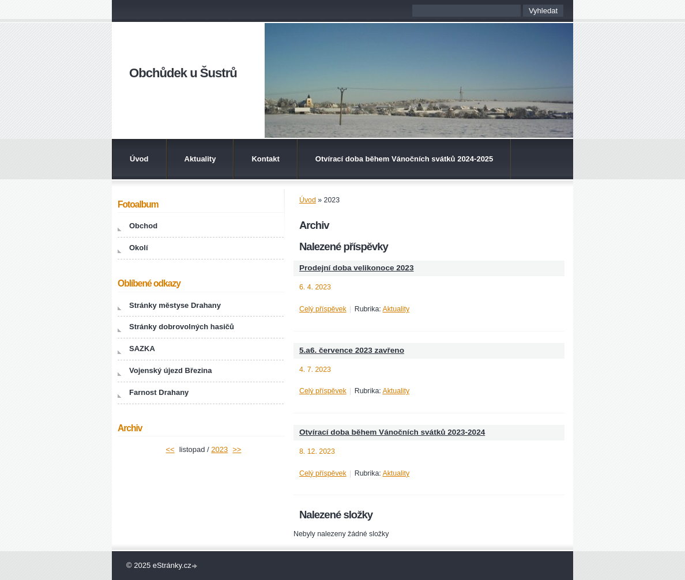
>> (236, 449)
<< (170, 449)
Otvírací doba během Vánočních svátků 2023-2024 (392, 432)
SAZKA (142, 348)
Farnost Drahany (159, 392)
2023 (219, 449)
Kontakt (265, 159)
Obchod (143, 225)
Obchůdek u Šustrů (183, 73)
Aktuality (200, 159)
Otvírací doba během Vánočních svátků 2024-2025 (404, 159)
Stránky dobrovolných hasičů (181, 326)
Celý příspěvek (323, 309)
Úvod (139, 159)
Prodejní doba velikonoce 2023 (356, 267)
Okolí (138, 247)
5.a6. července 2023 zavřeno (351, 350)
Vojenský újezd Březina (170, 370)
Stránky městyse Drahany (175, 305)
